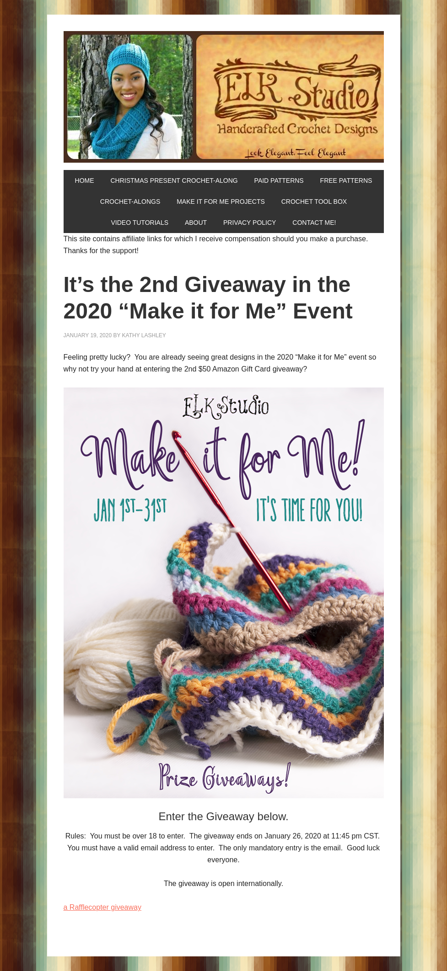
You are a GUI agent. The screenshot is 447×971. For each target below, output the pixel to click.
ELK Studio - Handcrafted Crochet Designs (224, 97)
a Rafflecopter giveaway (102, 907)
